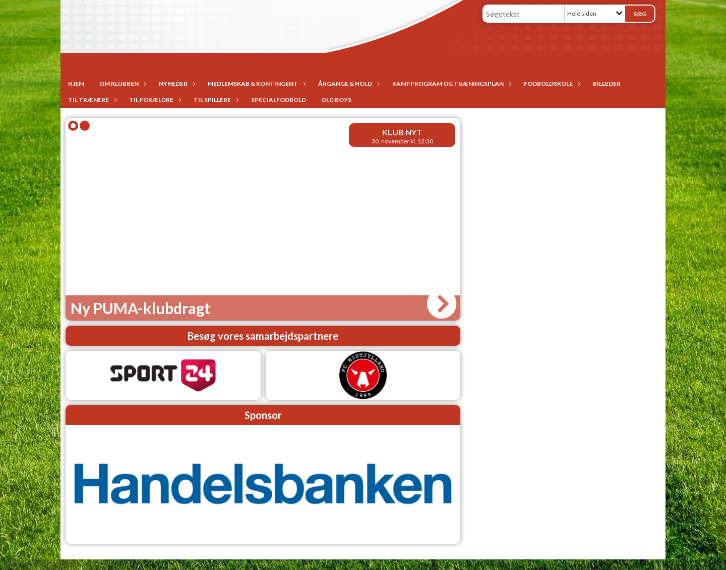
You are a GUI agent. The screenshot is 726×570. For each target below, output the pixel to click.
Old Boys (336, 99)
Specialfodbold (278, 99)
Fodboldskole (551, 83)
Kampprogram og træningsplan (450, 83)
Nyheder (176, 83)
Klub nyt (402, 132)
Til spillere (215, 99)
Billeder (607, 83)
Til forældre (153, 99)
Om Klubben (121, 83)
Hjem (76, 83)
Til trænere (91, 99)
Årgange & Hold (347, 83)
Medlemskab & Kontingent (255, 83)
